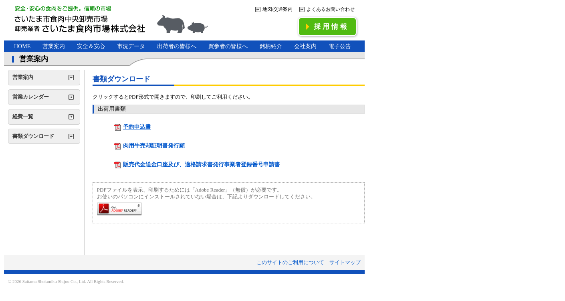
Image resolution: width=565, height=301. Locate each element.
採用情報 (327, 27)
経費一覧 (22, 116)
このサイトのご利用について (290, 262)
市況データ (131, 46)
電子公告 (340, 46)
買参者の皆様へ (228, 46)
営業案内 (53, 46)
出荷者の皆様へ (176, 46)
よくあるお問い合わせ (331, 9)
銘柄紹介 (271, 46)
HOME (22, 46)
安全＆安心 (91, 46)
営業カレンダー (30, 97)
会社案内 (305, 46)
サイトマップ (345, 262)
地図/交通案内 (277, 9)
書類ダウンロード (33, 136)
